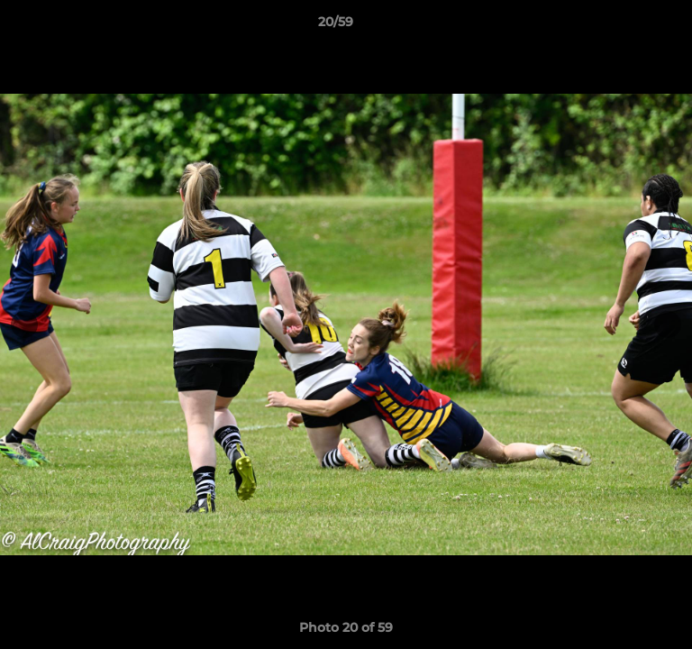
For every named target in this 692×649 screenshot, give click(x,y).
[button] (627, 26)
